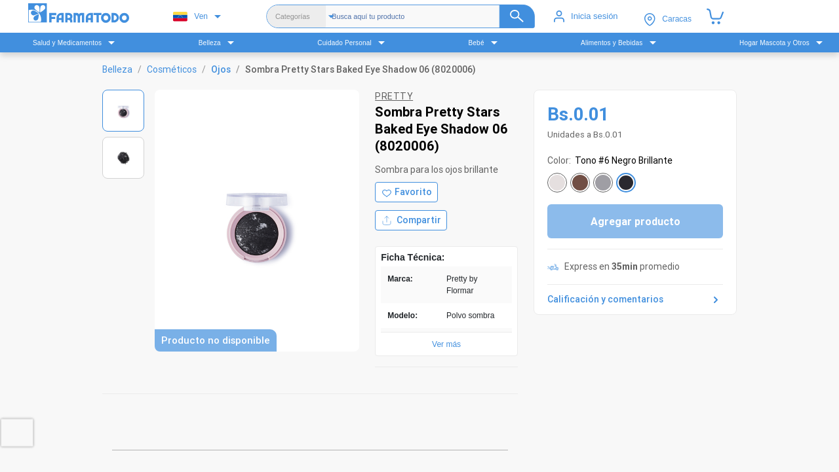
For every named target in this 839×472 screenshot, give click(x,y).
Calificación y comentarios (635, 299)
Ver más (446, 344)
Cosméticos (172, 69)
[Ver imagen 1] (123, 111)
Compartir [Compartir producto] (411, 220)
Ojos (221, 69)
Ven (190, 17)
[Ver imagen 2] (123, 158)
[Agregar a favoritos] (406, 192)
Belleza (117, 69)
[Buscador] (433, 16)
